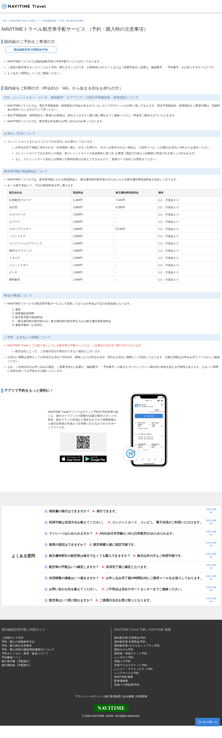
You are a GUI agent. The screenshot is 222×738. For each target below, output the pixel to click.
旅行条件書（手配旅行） (17, 661)
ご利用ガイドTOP (13, 637)
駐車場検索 (121, 680)
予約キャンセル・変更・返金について (25, 653)
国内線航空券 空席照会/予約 (31, 49)
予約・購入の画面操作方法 (18, 641)
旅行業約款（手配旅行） (17, 665)
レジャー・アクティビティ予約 (133, 669)
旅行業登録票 (112, 696)
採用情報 (141, 696)
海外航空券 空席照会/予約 (130, 641)
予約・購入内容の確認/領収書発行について (28, 649)
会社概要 (128, 696)
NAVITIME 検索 (123, 676)
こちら (33, 73)
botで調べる (207, 722)
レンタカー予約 (123, 657)
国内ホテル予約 (123, 649)
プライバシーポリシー (88, 696)
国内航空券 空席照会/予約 (130, 637)
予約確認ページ (11, 657)
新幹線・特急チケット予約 (130, 653)
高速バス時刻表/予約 (127, 684)
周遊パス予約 (122, 661)
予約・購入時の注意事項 (17, 645)
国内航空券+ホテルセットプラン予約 (137, 645)
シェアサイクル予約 (126, 672)
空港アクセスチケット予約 (130, 665)
